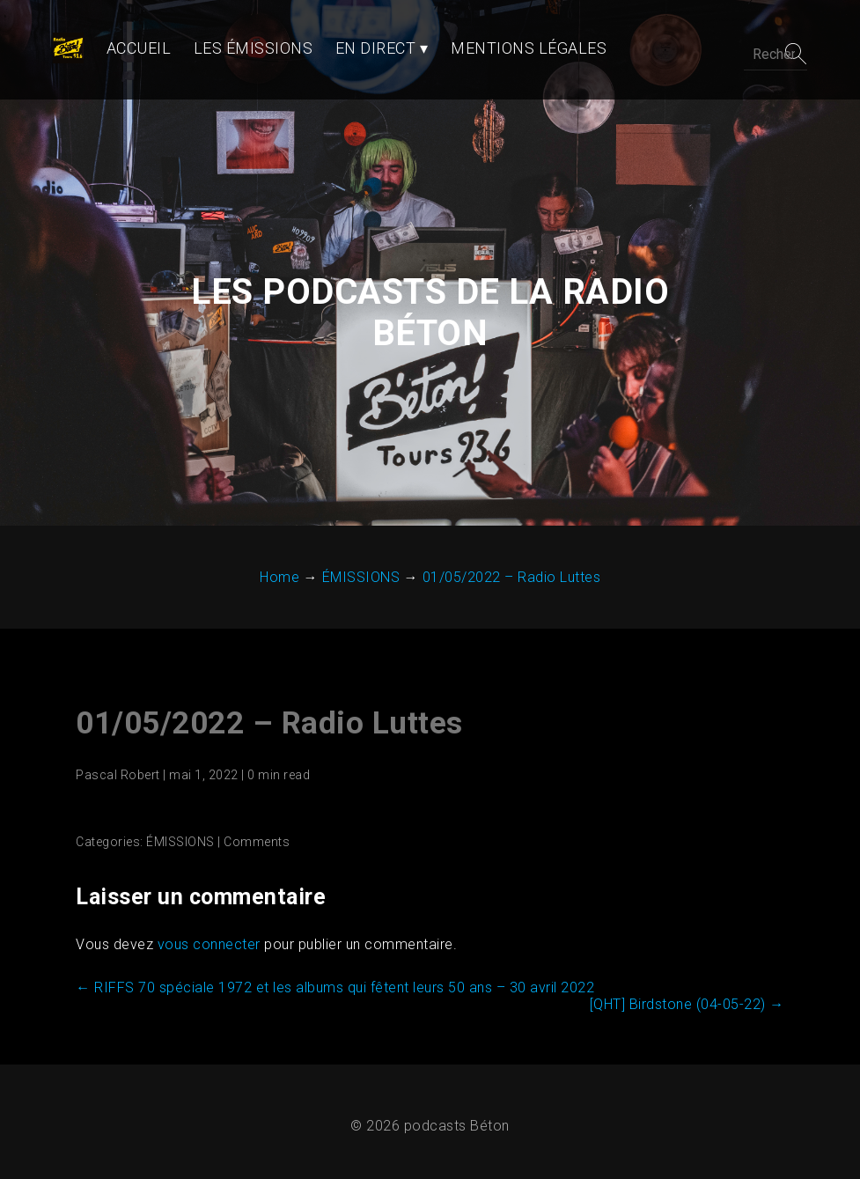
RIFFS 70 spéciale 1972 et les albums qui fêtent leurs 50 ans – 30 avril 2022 (333, 952)
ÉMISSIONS (178, 807)
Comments (255, 807)
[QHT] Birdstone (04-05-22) (689, 969)
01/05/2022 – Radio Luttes (267, 688)
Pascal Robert (116, 740)
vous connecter (207, 909)
